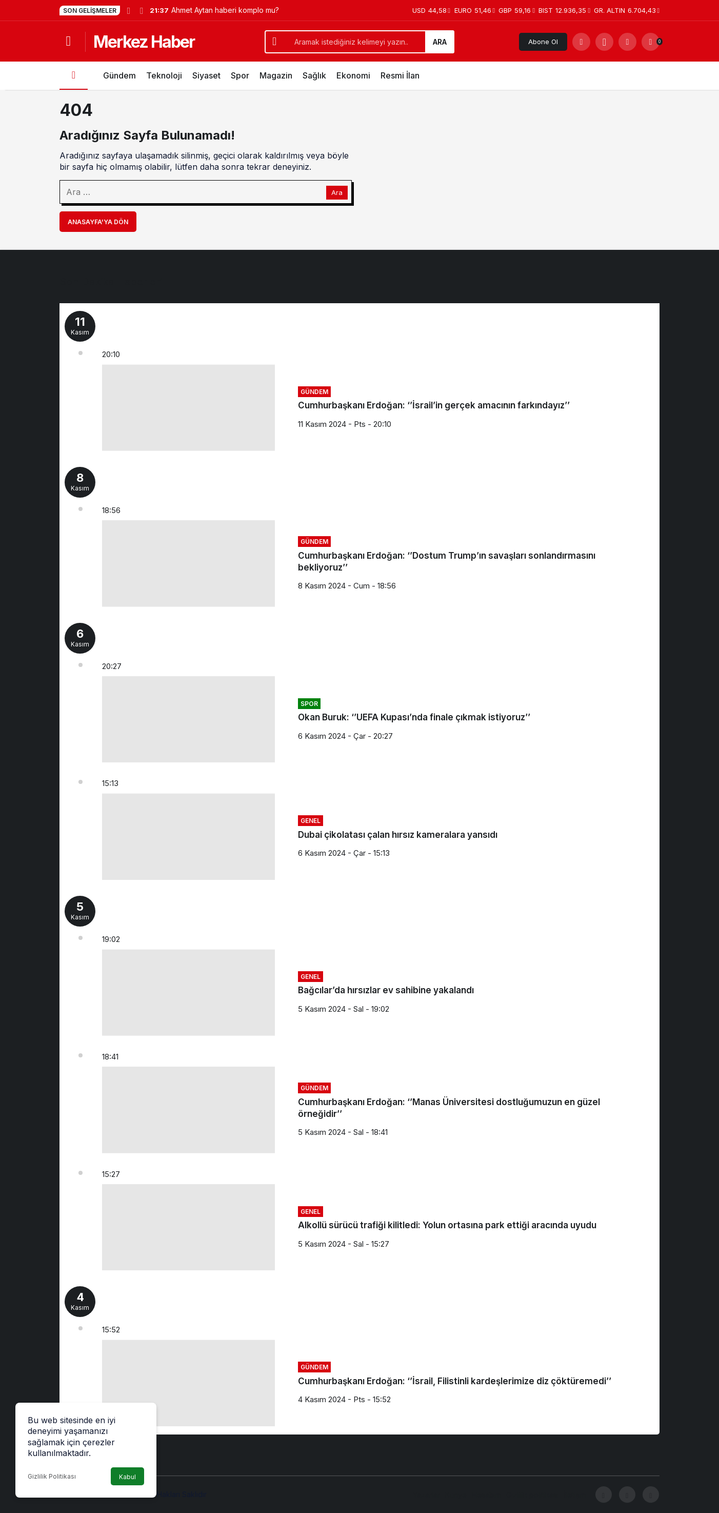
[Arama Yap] (581, 42)
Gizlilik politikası (532, 1494)
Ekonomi (353, 75)
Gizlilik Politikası (52, 1476)
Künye (456, 1494)
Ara (440, 41)
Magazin (275, 75)
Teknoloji (164, 75)
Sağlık (314, 75)
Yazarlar (426, 1494)
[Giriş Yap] (627, 42)
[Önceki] (129, 10)
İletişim (575, 1494)
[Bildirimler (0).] (651, 42)
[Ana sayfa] (73, 76)
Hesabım (486, 1494)
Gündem (119, 75)
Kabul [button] (127, 1477)
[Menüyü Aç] (68, 42)
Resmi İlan (400, 75)
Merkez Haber (143, 42)
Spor (240, 75)
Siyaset (206, 75)
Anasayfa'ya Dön (98, 222)
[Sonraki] (141, 10)
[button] (604, 42)
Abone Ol (543, 41)
